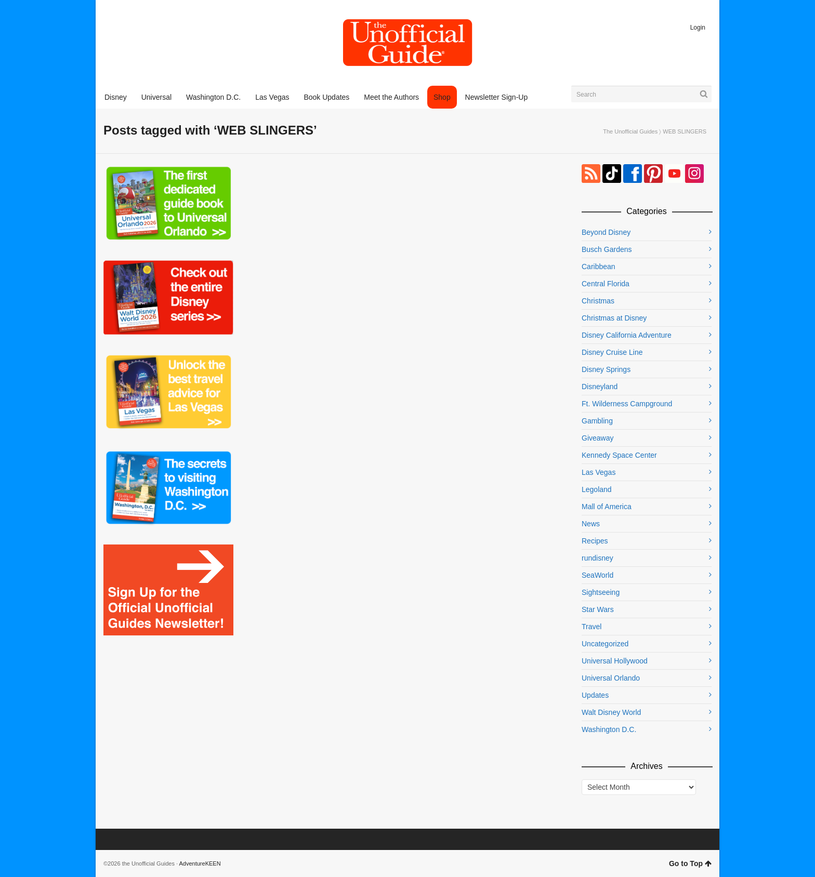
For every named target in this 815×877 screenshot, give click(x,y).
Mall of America (607, 506)
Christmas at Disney (614, 318)
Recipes (595, 541)
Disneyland (599, 386)
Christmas (598, 301)
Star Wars (598, 609)
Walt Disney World (611, 712)
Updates (595, 695)
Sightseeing (601, 592)
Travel (591, 626)
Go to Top (690, 863)
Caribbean (598, 266)
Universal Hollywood (615, 661)
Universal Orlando (611, 678)
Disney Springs (606, 369)
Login (697, 27)
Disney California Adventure (627, 335)
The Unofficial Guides (630, 131)
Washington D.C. (609, 729)
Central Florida (605, 284)
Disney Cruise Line (612, 352)
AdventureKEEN (200, 863)
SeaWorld (597, 575)
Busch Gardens (607, 249)
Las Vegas (598, 472)
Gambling (597, 421)
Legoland (597, 489)
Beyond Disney (606, 232)
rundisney (597, 558)
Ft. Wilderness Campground (627, 404)
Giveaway (597, 438)
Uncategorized (605, 644)
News (591, 524)
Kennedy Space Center (619, 455)
